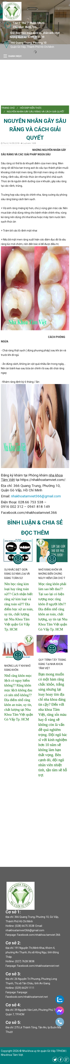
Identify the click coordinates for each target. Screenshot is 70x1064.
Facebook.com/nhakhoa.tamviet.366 (38, 934)
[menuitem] (8, 108)
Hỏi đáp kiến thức (30, 107)
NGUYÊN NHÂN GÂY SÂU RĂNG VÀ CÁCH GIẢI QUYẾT (35, 111)
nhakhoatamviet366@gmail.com (36, 496)
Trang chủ (8, 107)
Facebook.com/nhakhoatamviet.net (38, 965)
